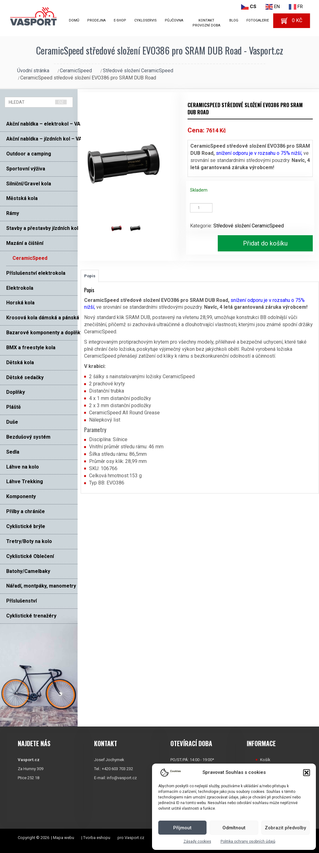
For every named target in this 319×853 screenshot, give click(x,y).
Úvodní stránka (33, 71)
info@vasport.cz (122, 777)
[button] (306, 773)
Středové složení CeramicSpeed (138, 71)
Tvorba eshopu (96, 837)
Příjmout (182, 828)
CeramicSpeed (76, 71)
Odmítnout (233, 828)
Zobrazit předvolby (285, 828)
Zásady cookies (197, 841)
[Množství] (201, 207)
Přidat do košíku (265, 243)
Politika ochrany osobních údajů (248, 841)
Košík (265, 759)
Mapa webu (63, 837)
